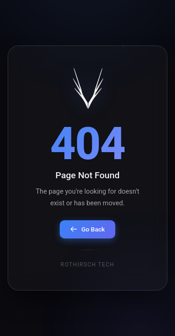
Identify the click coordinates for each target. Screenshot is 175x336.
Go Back (87, 229)
